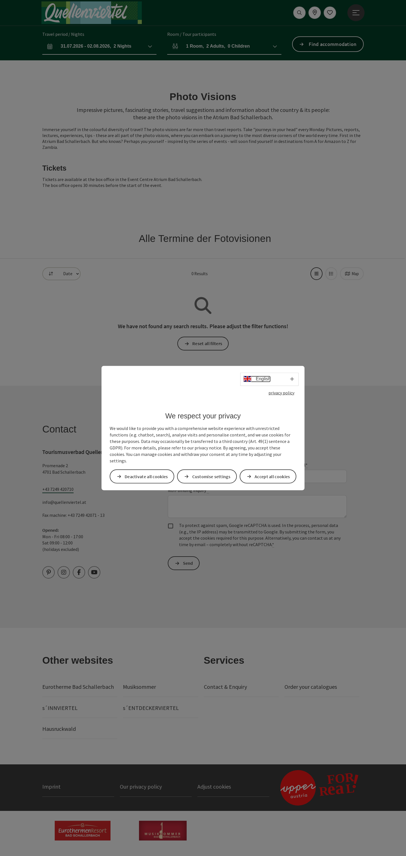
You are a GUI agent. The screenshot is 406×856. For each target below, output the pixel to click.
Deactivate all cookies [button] (146, 476)
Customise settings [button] (211, 476)
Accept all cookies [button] (272, 476)
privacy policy (281, 393)
